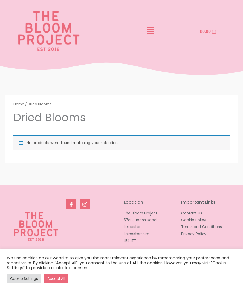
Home (18, 104)
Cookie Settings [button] (24, 278)
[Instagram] (85, 204)
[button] (150, 31)
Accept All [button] (56, 278)
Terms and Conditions (201, 226)
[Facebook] (71, 204)
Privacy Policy (193, 234)
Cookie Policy (193, 220)
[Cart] (208, 31)
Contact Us (191, 213)
